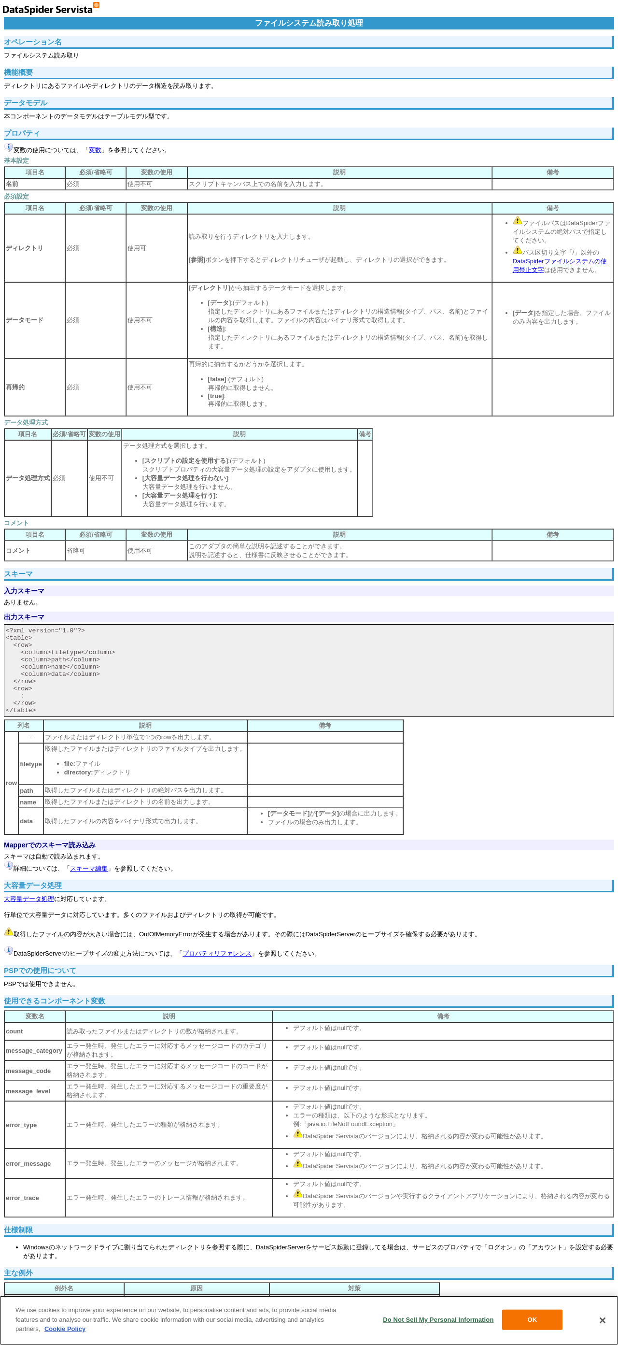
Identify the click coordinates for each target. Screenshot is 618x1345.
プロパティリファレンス (217, 953)
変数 (95, 150)
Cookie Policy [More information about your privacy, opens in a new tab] (64, 1328)
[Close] (602, 1320)
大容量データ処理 (29, 898)
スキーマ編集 (89, 868)
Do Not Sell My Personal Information (438, 1319)
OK (532, 1319)
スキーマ (18, 574)
